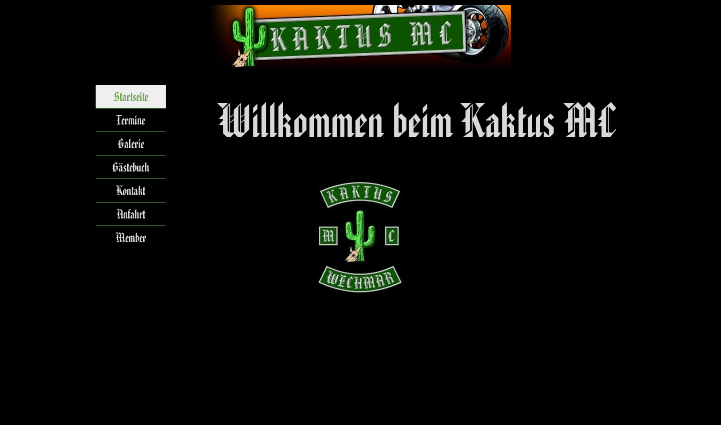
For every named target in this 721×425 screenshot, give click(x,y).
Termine (130, 120)
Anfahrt (131, 214)
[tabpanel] (418, 121)
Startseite (131, 96)
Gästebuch (130, 167)
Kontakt (130, 190)
